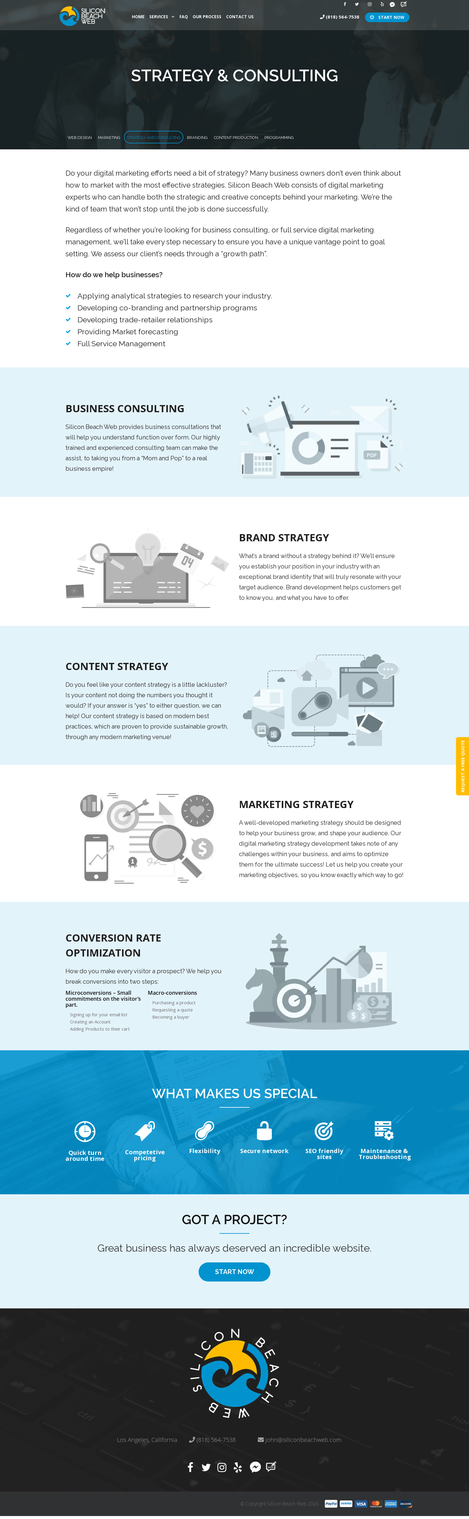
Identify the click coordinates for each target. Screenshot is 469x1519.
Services (158, 16)
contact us (240, 16)
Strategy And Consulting (201, 137)
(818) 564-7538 (339, 16)
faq (183, 16)
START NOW (387, 16)
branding (266, 137)
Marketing (134, 137)
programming (389, 137)
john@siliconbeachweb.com (300, 1443)
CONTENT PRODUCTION (324, 137)
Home (138, 16)
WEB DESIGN (88, 137)
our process (207, 16)
